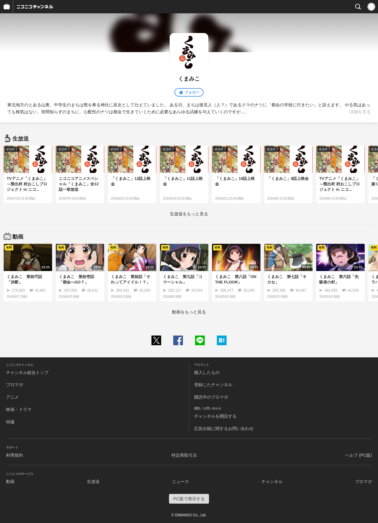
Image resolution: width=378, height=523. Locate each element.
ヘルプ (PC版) (358, 455)
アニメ (12, 397)
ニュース (180, 481)
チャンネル (272, 481)
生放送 (93, 481)
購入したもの (207, 372)
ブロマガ (14, 384)
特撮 (10, 421)
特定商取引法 (184, 455)
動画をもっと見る (189, 311)
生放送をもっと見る (189, 213)
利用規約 (14, 455)
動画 (10, 481)
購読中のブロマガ (211, 397)
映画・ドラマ (18, 409)
